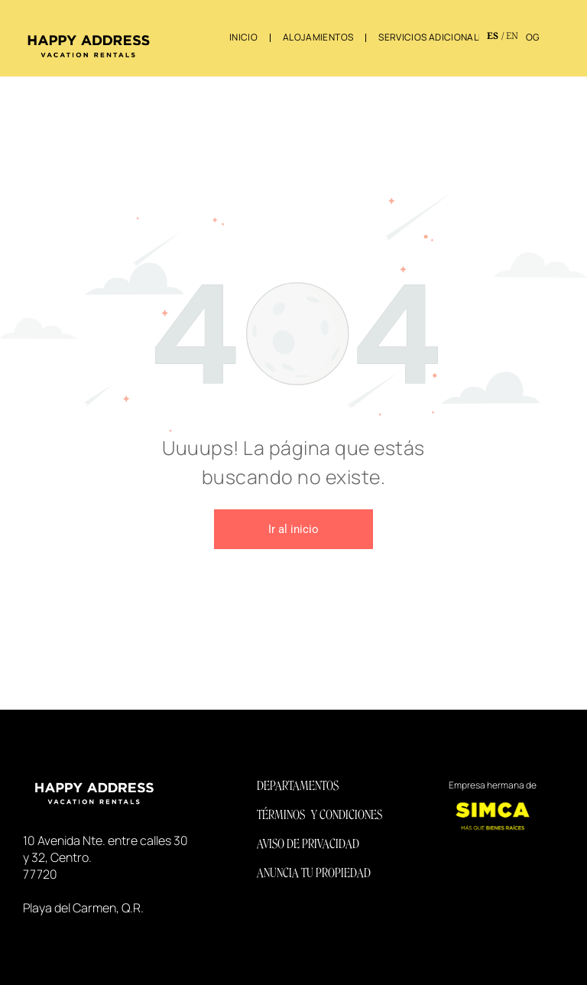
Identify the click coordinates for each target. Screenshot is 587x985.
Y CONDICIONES (346, 815)
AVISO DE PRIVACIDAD (308, 844)
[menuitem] (244, 37)
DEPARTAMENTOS (298, 786)
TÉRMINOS (281, 815)
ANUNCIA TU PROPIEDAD (314, 873)
